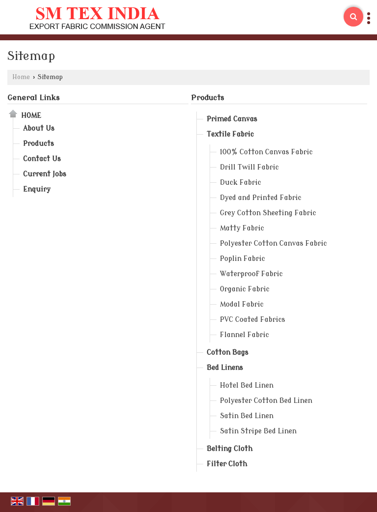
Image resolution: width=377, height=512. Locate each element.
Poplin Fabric (242, 258)
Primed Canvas (232, 119)
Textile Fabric (230, 134)
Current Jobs (44, 174)
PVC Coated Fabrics (252, 319)
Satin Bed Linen (246, 416)
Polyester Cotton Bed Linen (266, 400)
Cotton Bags (227, 352)
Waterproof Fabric (251, 274)
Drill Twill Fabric (249, 167)
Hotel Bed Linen (246, 385)
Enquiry (37, 189)
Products (38, 143)
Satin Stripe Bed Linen (258, 431)
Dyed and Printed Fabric (260, 197)
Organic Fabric (244, 289)
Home (21, 77)
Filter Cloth (227, 464)
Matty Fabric (242, 228)
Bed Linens (225, 367)
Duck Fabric (240, 182)
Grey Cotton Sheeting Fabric (268, 213)
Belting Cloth (229, 449)
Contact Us (42, 159)
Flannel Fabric (244, 335)
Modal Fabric (242, 304)
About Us (38, 128)
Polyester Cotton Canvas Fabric (273, 243)
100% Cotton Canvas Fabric (266, 152)
